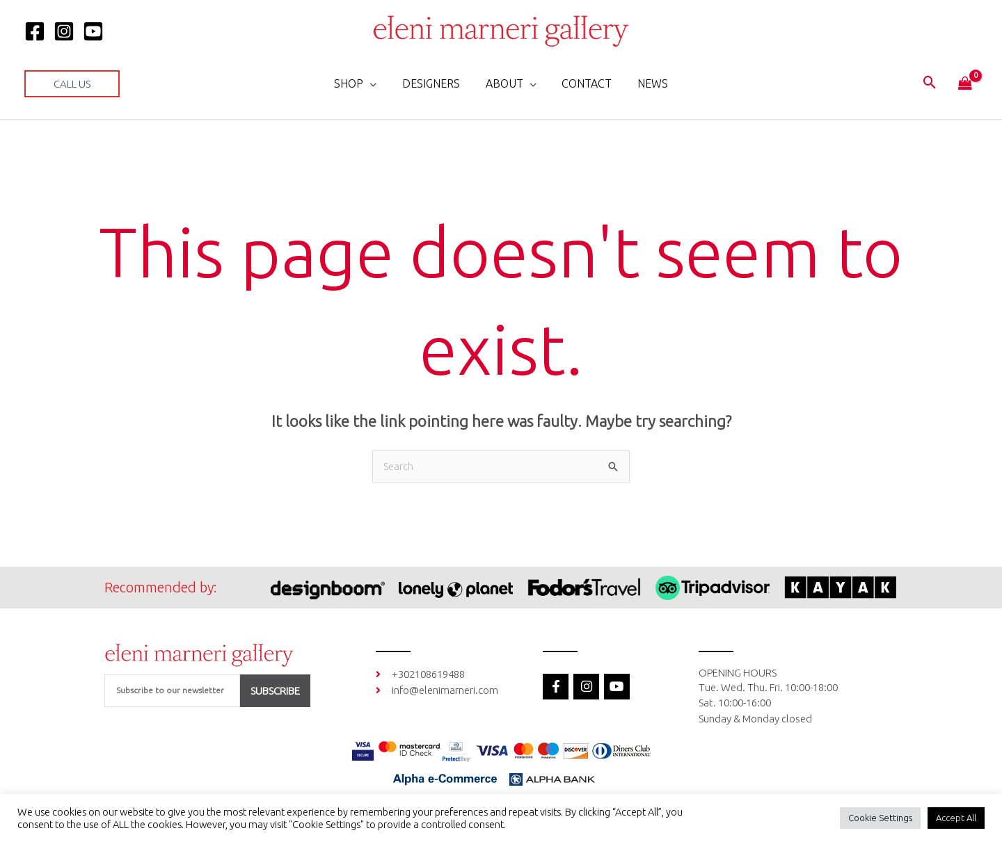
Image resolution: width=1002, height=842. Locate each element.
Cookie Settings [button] (880, 818)
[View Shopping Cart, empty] (965, 84)
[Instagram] (64, 31)
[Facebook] (34, 31)
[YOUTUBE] (93, 31)
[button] (72, 83)
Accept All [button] (956, 818)
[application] (376, 83)
